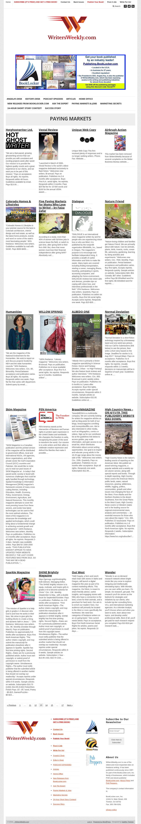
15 (52, 705)
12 (36, 705)
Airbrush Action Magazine (115, 131)
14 (46, 705)
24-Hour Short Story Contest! (24, 108)
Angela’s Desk (14, 98)
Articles (71, 98)
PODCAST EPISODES (53, 98)
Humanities (14, 312)
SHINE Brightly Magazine (49, 573)
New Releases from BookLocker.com (28, 103)
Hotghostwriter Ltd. (19, 130)
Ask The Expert (60, 103)
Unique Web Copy (84, 130)
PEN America (47, 409)
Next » (69, 705)
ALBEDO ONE (81, 312)
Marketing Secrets (110, 103)
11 (30, 705)
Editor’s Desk (32, 98)
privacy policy (111, 810)
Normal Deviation (117, 312)
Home (8, 2)
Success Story (53, 108)
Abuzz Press (125, 780)
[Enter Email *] (116, 731)
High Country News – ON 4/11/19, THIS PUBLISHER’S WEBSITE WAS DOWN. (119, 414)
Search (116, 6)
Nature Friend (114, 201)
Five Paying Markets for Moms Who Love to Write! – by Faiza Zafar (52, 206)
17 (63, 705)
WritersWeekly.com (21, 822)
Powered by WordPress (102, 822)
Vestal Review (48, 130)
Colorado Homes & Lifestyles (18, 202)
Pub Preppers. (111, 783)
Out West (78, 572)
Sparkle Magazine (18, 572)
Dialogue (78, 201)
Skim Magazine (16, 409)
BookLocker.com (112, 780)
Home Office (86, 98)
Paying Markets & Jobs (84, 103)
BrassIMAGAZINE (83, 409)
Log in (89, 822)
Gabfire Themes (128, 822)
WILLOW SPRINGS (51, 312)
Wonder (110, 572)
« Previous (11, 705)
